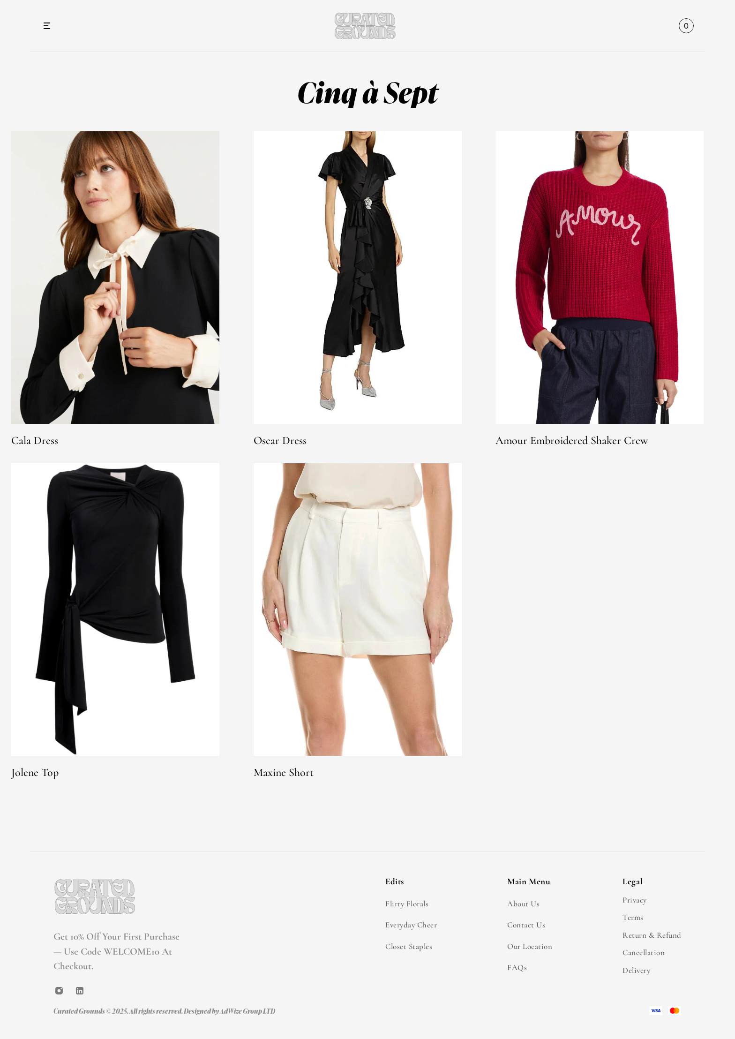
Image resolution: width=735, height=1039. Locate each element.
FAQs (517, 967)
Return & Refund (652, 935)
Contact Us (526, 925)
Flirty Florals (406, 904)
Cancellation (643, 952)
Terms (633, 917)
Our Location (529, 946)
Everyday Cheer (411, 925)
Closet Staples (408, 946)
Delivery (636, 970)
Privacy (634, 900)
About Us (523, 904)
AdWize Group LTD (247, 1011)
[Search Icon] (663, 25)
